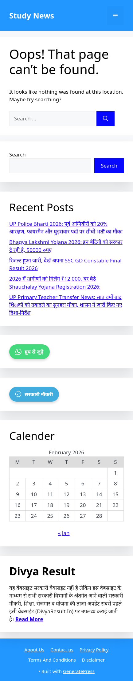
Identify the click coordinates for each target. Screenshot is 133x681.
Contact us (61, 650)
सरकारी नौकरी (34, 394)
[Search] (105, 118)
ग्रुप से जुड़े (29, 351)
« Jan (64, 533)
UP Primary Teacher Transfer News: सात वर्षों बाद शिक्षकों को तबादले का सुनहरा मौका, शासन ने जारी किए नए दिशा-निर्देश (65, 305)
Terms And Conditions (52, 660)
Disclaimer (93, 660)
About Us (35, 650)
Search (17, 154)
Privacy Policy (94, 650)
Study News (31, 15)
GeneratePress (79, 671)
